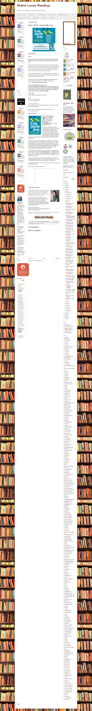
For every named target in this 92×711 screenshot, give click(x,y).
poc (65, 570)
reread (65, 607)
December (68, 192)
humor (65, 497)
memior (65, 527)
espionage (66, 454)
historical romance (67, 489)
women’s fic (66, 683)
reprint (65, 605)
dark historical (67, 441)
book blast (66, 409)
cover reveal (66, 431)
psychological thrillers (68, 596)
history (65, 494)
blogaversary (66, 407)
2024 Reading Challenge (20, 52)
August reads (66, 396)
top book (66, 664)
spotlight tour (66, 651)
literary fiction (67, 514)
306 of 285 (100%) (20, 176)
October (67, 196)
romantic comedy (67, 625)
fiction (65, 467)
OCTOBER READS (68, 562)
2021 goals (66, 348)
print (65, 577)
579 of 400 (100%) (20, 118)
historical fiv (66, 486)
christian (66, 420)
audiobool (66, 394)
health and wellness (68, 482)
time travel (66, 662)
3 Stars (65, 350)
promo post (66, 582)
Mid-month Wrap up (68, 534)
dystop (65, 451)
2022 (66, 191)
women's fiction (40, 223)
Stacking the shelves (68, 653)
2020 (66, 314)
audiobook (66, 391)
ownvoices (66, 566)
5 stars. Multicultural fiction (69, 365)
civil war (66, 423)
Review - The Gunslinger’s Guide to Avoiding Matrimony (70, 216)
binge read (66, 401)
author (65, 398)
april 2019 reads (67, 382)
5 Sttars (65, 374)
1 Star (65, 342)
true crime (66, 665)
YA (65, 694)
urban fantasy (66, 670)
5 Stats (65, 372)
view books (23, 33)
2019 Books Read (67, 325)
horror (65, 496)
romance (66, 618)
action (65, 375)
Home (44, 258)
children (65, 418)
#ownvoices (66, 340)
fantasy (65, 462)
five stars (66, 470)
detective (66, 445)
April (67, 305)
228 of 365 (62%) (20, 32)
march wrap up (67, 519)
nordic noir (66, 556)
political (65, 574)
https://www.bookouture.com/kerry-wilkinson (40, 213)
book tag (66, 412)
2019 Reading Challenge (20, 152)
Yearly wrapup (67, 697)
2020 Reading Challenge (20, 138)
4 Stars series (66, 359)
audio (65, 388)
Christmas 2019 (67, 422)
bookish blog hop (67, 415)
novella (65, 558)
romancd (66, 617)
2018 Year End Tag (67, 347)
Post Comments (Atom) (37, 260)
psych (65, 586)
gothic (65, 477)
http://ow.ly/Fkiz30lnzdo (33, 110)
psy (65, 585)
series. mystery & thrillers (69, 647)
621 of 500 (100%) (20, 147)
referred (65, 601)
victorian (66, 672)
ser (64, 637)
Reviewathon (66, 612)
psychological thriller (68, 594)
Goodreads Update (67, 330)
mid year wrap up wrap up (69, 532)
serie (65, 640)
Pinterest (35, 18)
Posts (19, 93)
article (65, 385)
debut (65, 442)
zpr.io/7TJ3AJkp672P (34, 100)
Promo (65, 580)
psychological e (67, 591)
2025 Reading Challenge (20, 37)
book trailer (66, 414)
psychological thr (67, 593)
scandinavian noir (67, 629)
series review (66, 645)
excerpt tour (66, 459)
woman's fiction (67, 678)
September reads (67, 636)
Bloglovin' (32, 14)
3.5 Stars (66, 351)
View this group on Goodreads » (20, 336)
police (65, 572)
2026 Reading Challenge (20, 23)
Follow (64, 174)
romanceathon (67, 621)
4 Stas (65, 360)
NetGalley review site (23, 18)
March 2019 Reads (67, 517)
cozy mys (66, 433)
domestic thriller (67, 450)
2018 (66, 318)
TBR (65, 656)
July (67, 201)
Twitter (43, 18)
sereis (65, 639)
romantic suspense (67, 628)
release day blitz (67, 604)
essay (65, 456)
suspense (66, 654)
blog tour (35, 223)
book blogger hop (67, 410)
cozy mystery (66, 434)
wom (65, 677)
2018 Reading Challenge (20, 167)
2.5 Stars (66, 345)
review (65, 609)
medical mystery (67, 524)
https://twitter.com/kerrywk (34, 209)
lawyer (65, 511)
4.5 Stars (66, 362)
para (65, 567)
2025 (66, 185)
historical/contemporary (68, 493)
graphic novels (67, 478)
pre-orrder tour (67, 575)
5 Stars (65, 364)
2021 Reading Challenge (20, 123)
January (67, 310)
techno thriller (67, 659)
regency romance (67, 602)
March (67, 307)
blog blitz (66, 404)
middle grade (66, 536)
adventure (66, 377)
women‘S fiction (67, 686)
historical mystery (67, 488)
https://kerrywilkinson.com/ (34, 207)
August (67, 199)
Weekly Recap (67, 675)
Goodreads (52, 14)
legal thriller (66, 512)
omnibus (66, 564)
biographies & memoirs (68, 402)
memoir (65, 528)
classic (65, 425)
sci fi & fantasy (67, 631)
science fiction (67, 632)
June (67, 301)
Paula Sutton (68, 66)
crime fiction (66, 437)
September (68, 198)
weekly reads (66, 673)
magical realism (67, 516)
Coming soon (66, 429)
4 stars (65, 353)
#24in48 (65, 337)
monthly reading (67, 539)
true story (66, 669)
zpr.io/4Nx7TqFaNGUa (35, 99)
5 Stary (65, 371)
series (65, 642)
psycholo (66, 588)
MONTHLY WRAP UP (68, 541)
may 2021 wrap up (67, 520)
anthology (66, 379)
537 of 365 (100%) (20, 161)
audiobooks (66, 393)
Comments (20, 95)
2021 (66, 313)
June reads (66, 509)
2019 (66, 316)
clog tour (66, 428)
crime (65, 436)
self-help (66, 634)
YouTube (51, 18)
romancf (65, 623)
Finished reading (67, 469)
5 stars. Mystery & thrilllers (69, 368)
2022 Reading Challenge (20, 109)
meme (65, 525)
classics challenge (67, 426)
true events (66, 667)
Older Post (57, 258)
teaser (65, 657)
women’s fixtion (67, 689)
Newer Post (31, 258)
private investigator (68, 578)
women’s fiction (67, 688)
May (67, 303)
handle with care (67, 480)
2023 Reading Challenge (20, 66)
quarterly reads (67, 599)
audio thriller (66, 390)
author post (66, 399)
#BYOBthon (66, 339)
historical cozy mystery (68, 483)
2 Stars (65, 343)
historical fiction (67, 485)
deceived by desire (67, 444)
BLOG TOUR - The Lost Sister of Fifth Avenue (69, 282)
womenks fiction (67, 691)
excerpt (65, 458)
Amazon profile (21, 14)
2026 (66, 183)
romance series (67, 620)
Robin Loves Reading (33, 5)
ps (64, 583)
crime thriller (66, 439)
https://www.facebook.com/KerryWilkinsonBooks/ (38, 208)
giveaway (66, 475)
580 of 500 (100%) (20, 132)
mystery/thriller (67, 551)
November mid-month (68, 559)
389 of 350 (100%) (20, 61)
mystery (65, 548)
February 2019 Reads (68, 466)
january (65, 506)
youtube (65, 699)
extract (65, 461)
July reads (66, 508)
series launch (66, 644)
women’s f (66, 681)
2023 (66, 189)
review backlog (67, 610)
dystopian (66, 453)
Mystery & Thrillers (68, 550)
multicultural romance (68, 547)
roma (65, 615)
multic (65, 543)
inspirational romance (68, 499)
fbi (64, 464)
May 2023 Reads (67, 522)
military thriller (67, 537)
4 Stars (32, 223)
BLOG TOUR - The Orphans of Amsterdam (69, 286)
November (68, 194)
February (67, 308)
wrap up (65, 692)
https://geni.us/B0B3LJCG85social (39, 95)
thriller (65, 661)
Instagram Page (62, 14)
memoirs (66, 530)
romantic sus (66, 626)
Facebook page (42, 14)
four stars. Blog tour (68, 474)
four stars (66, 472)
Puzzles (65, 597)
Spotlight (66, 650)
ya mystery (66, 696)
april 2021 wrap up (67, 383)
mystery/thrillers (67, 553)
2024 (66, 187)
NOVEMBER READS (68, 561)
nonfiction (66, 554)
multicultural (66, 545)
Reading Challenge (67, 332)
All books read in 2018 (68, 326)
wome (65, 680)
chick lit (65, 417)
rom (65, 613)
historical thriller (67, 491)
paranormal (66, 569)
